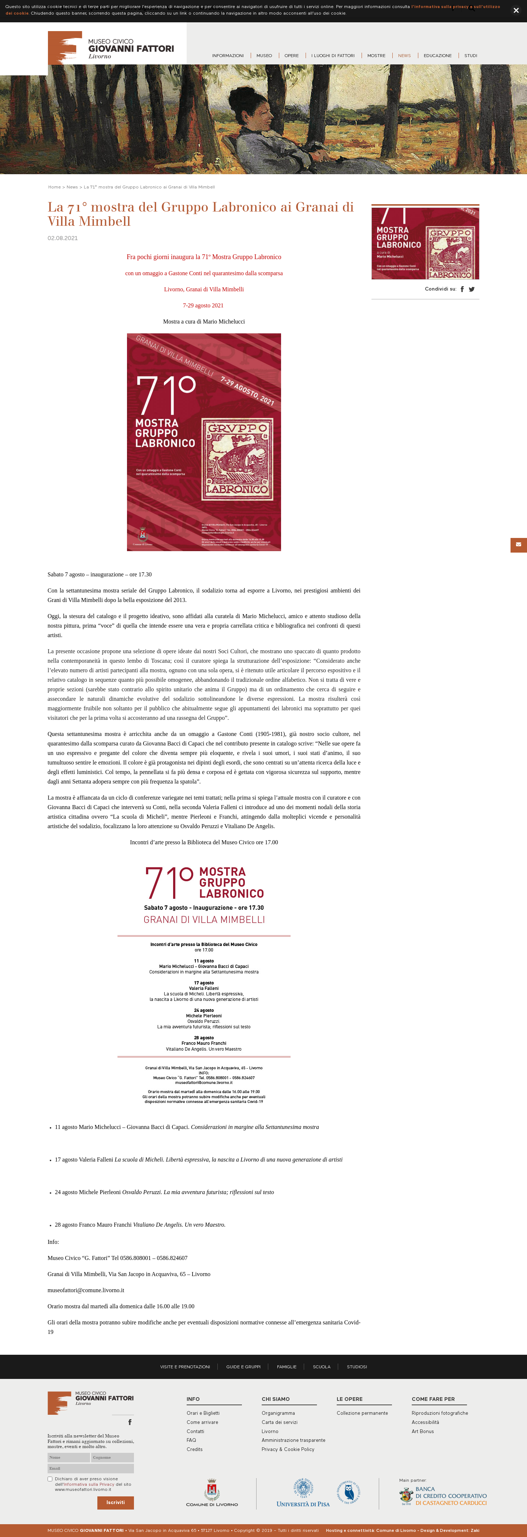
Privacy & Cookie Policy (288, 1449)
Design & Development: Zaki (450, 1531)
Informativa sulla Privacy (89, 1484)
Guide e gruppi (244, 1367)
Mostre (376, 56)
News (404, 56)
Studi (470, 56)
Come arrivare (202, 1422)
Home (54, 187)
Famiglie (286, 1367)
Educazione (438, 56)
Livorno (270, 1431)
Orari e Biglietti (203, 1413)
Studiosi (357, 1367)
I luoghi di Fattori (333, 56)
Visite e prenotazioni (185, 1367)
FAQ (191, 1440)
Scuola (321, 1367)
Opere (292, 56)
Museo (264, 56)
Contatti (195, 1431)
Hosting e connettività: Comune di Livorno (371, 1531)
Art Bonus (423, 1431)
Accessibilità (425, 1422)
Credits (195, 1449)
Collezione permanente (362, 1413)
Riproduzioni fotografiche (440, 1413)
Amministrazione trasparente (293, 1440)
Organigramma (278, 1413)
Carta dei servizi (280, 1422)
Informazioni (228, 56)
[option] (425, 243)
